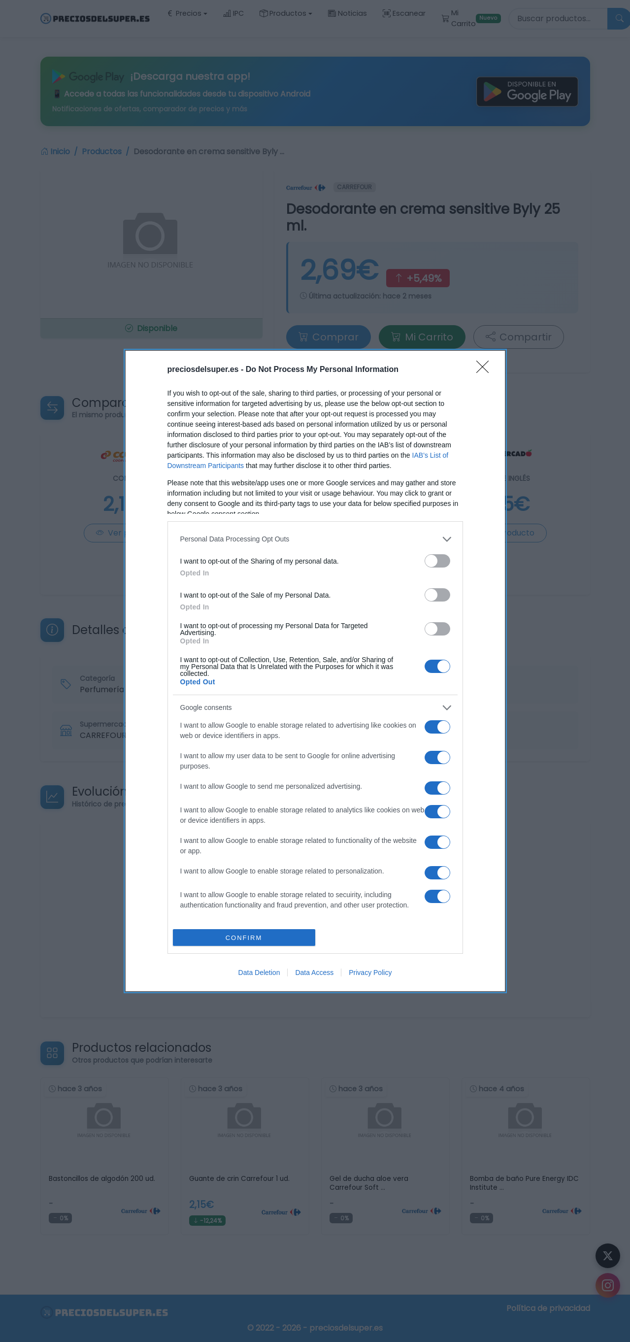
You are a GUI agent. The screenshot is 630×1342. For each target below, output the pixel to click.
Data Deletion (259, 972)
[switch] (437, 561)
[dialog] (315, 671)
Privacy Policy (370, 972)
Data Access (314, 972)
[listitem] (315, 539)
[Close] (485, 370)
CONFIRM (244, 937)
